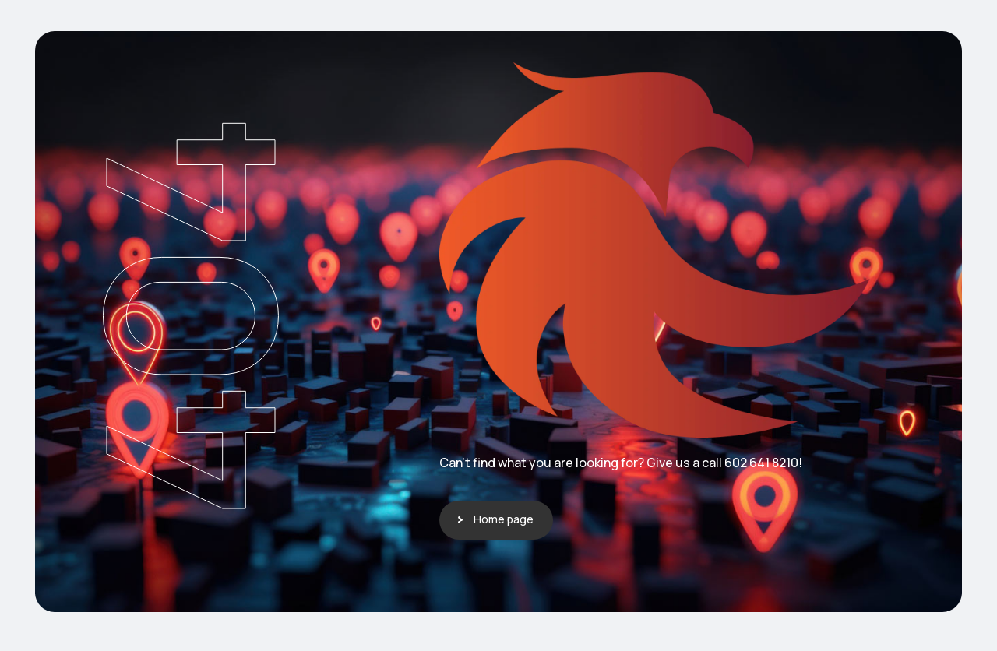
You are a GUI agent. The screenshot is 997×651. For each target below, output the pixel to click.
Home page (504, 519)
